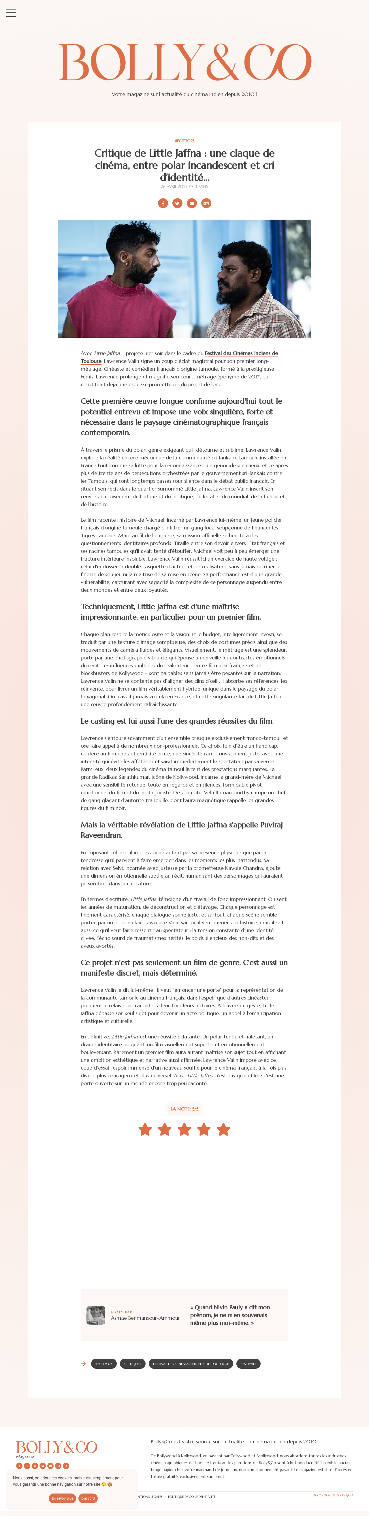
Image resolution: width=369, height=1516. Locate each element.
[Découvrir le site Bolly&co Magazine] (83, 1447)
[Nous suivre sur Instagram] (27, 1466)
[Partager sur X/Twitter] (177, 203)
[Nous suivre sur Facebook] (19, 1466)
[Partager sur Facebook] (163, 203)
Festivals (248, 1364)
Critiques (132, 1364)
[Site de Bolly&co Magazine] (184, 67)
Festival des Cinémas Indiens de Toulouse (191, 1364)
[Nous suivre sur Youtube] (50, 1466)
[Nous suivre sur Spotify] (42, 1466)
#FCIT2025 (185, 141)
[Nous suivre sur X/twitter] (35, 1466)
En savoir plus (62, 1498)
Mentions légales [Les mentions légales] (147, 1497)
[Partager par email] (192, 203)
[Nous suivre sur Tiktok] (66, 1466)
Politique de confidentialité (191, 1497)
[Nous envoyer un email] (58, 1466)
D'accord (88, 1498)
